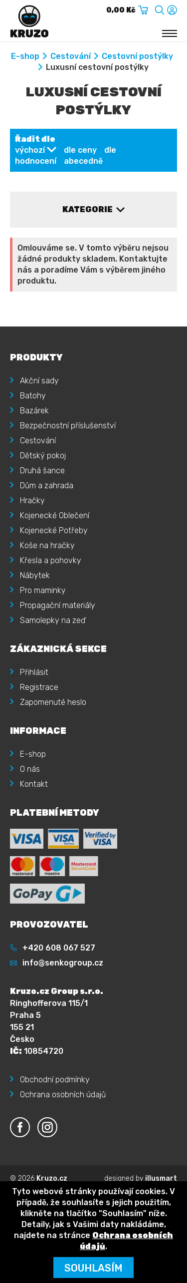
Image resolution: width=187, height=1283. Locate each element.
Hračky (32, 500)
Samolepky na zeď (52, 620)
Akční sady (39, 380)
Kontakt (34, 784)
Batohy (33, 395)
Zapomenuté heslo (53, 702)
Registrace (39, 687)
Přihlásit (34, 672)
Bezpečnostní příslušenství (68, 425)
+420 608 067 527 (58, 948)
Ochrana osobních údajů (63, 1094)
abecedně (83, 161)
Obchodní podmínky (55, 1079)
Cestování (70, 56)
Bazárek (34, 410)
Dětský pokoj (43, 455)
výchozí (30, 150)
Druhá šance (42, 470)
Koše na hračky (47, 545)
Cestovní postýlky (137, 56)
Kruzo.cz (51, 1178)
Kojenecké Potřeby (54, 530)
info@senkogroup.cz (62, 962)
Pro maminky (43, 590)
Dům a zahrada (46, 485)
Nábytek (35, 575)
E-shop (25, 56)
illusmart (161, 1178)
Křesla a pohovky (50, 560)
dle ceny (80, 150)
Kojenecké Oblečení (54, 515)
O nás (30, 769)
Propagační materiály (57, 605)
